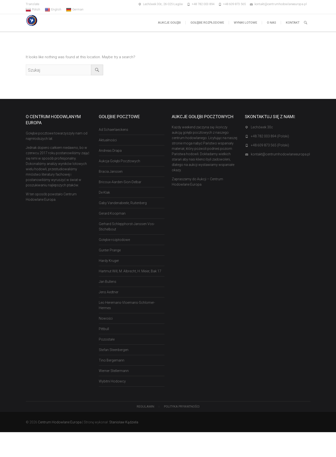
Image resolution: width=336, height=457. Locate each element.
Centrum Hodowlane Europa (60, 422)
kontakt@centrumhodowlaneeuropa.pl (280, 4)
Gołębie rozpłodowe (207, 22)
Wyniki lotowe (245, 22)
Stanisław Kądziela (123, 422)
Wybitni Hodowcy (112, 381)
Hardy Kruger (109, 261)
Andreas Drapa (110, 150)
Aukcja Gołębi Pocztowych (119, 161)
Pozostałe (107, 339)
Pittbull (104, 329)
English (53, 9)
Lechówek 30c (262, 127)
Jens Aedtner (108, 292)
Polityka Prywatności (182, 406)
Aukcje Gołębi (169, 22)
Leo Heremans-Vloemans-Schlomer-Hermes (127, 305)
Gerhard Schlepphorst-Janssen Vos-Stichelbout (127, 226)
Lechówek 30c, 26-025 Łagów (163, 4)
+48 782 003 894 (203, 4)
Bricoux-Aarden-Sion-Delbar (120, 182)
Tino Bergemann (111, 360)
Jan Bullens (107, 282)
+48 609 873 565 (234, 4)
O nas (271, 22)
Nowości (106, 318)
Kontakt (293, 22)
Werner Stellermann (114, 371)
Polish (33, 9)
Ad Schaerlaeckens (113, 130)
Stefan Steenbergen (113, 350)
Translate (32, 4)
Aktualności (108, 140)
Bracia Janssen (111, 171)
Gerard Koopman (112, 213)
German (74, 9)
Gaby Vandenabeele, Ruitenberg (123, 203)
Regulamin (145, 406)
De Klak (104, 192)
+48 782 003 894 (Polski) (270, 136)
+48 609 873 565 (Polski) (270, 145)
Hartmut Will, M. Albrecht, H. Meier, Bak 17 (130, 271)
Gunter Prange (110, 250)
